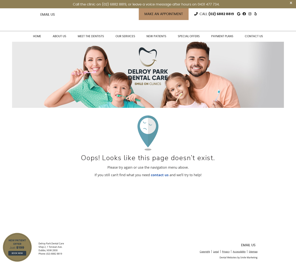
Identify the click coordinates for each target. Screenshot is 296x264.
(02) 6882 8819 (221, 14)
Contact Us (254, 36)
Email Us (47, 14)
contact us (160, 175)
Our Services (125, 36)
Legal (216, 251)
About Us (59, 36)
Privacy (226, 251)
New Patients (156, 36)
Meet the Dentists (91, 36)
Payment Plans (222, 36)
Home (37, 36)
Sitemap (253, 251)
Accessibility (239, 251)
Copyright (205, 251)
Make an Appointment (163, 14)
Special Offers (189, 36)
